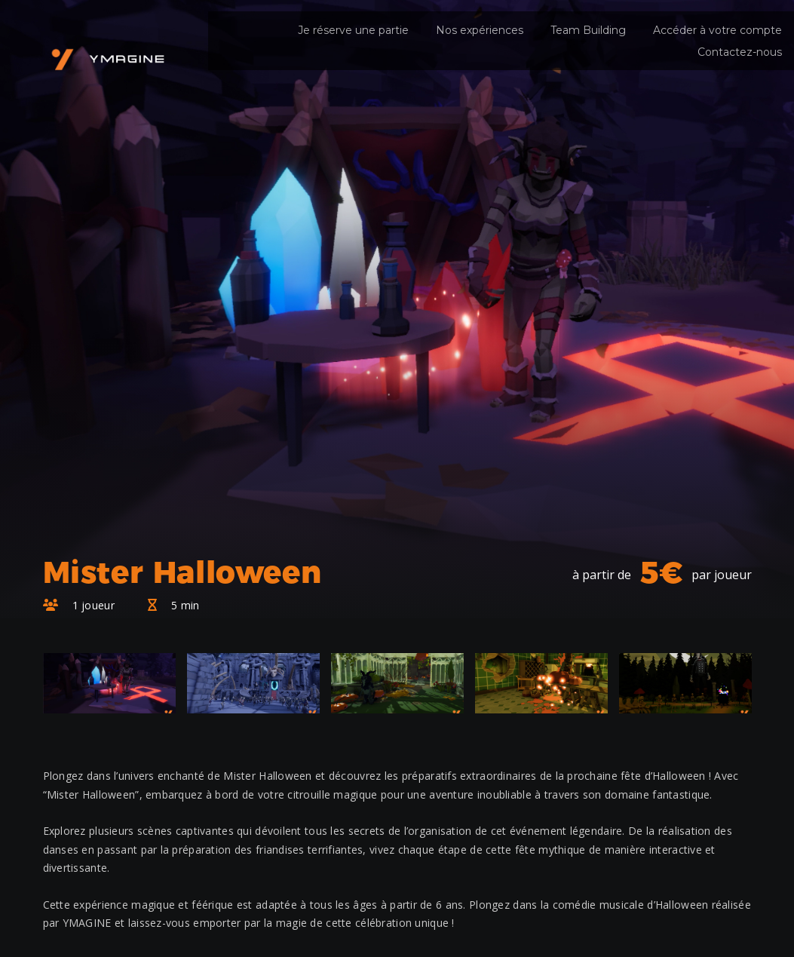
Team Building (588, 30)
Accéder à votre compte (717, 30)
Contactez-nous (739, 52)
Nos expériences (479, 30)
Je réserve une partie (353, 30)
